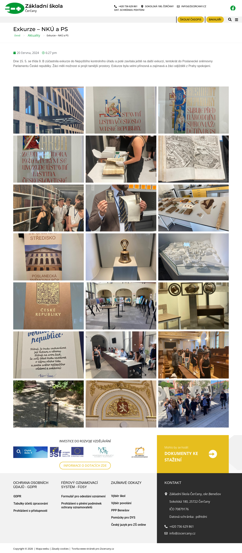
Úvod (17, 35)
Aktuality (34, 35)
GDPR (17, 496)
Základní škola (44, 6)
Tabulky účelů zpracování (30, 503)
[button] (230, 19)
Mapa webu (42, 548)
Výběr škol (118, 496)
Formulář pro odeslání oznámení (83, 496)
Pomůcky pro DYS (123, 517)
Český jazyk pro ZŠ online (128, 525)
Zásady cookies (60, 548)
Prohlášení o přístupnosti (30, 510)
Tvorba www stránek (83, 548)
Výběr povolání (121, 503)
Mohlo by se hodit (176, 447)
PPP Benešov (120, 510)
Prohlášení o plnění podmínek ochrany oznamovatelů (81, 505)
